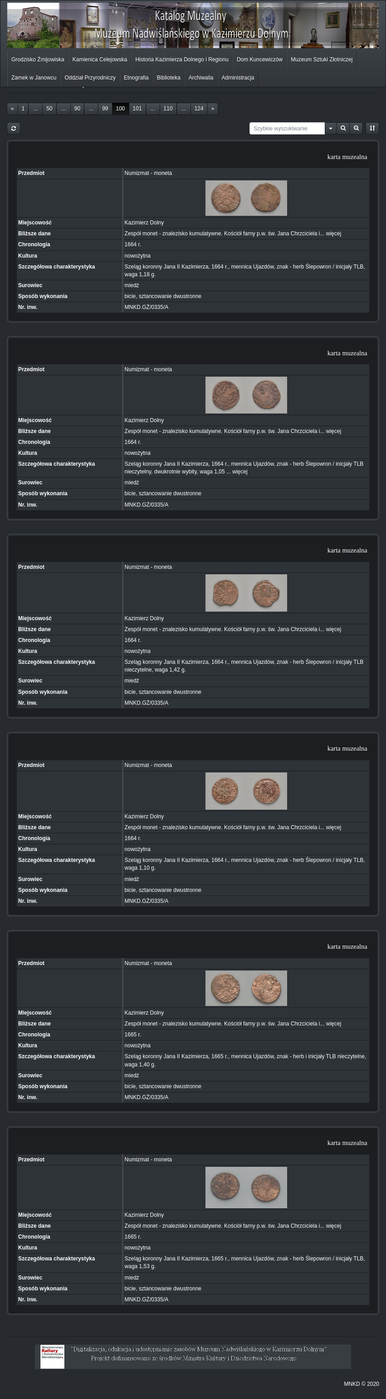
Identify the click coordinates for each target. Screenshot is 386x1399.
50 (49, 108)
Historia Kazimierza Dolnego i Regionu (181, 59)
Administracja (238, 78)
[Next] (213, 109)
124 (199, 108)
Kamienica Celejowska (100, 59)
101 (137, 108)
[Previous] (12, 109)
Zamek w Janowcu (33, 78)
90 (77, 108)
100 (120, 108)
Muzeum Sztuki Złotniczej (321, 59)
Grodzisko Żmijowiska (37, 59)
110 (168, 108)
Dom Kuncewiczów (260, 59)
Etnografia (136, 78)
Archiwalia (201, 78)
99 (105, 108)
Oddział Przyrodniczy (90, 78)
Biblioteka (169, 78)
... (35, 108)
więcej (333, 233)
